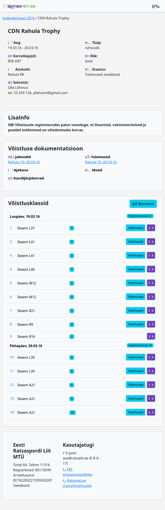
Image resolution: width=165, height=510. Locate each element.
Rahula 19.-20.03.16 (24, 162)
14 (12, 412)
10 (12, 357)
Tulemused (135, 228)
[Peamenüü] (155, 6)
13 (12, 398)
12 (12, 384)
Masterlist (143, 203)
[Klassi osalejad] (71, 228)
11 (12, 371)
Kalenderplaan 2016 (19, 18)
